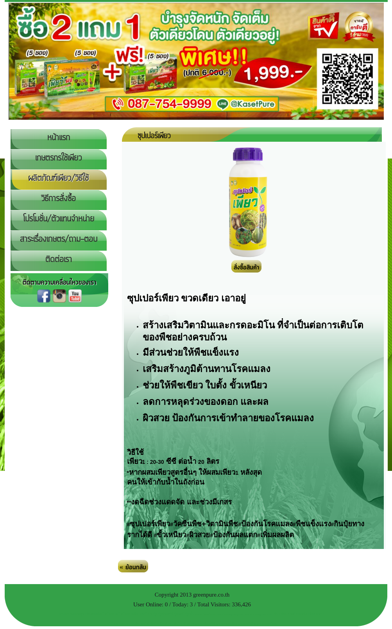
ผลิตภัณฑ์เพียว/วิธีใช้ (58, 178)
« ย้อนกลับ (133, 567)
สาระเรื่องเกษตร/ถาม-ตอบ (58, 239)
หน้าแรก (58, 138)
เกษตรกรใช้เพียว (58, 158)
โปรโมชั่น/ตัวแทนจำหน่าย (58, 219)
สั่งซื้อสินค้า (246, 267)
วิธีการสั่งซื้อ (58, 198)
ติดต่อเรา (58, 259)
